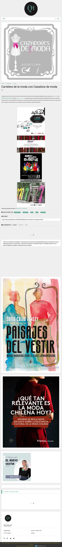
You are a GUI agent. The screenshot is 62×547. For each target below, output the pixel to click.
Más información (40, 545)
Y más (45, 545)
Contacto (33, 533)
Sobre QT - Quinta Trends (36, 530)
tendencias (8, 83)
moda (15, 83)
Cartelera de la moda (7, 98)
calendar (55, 96)
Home (2, 83)
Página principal (7, 530)
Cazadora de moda (21, 98)
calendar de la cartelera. (21, 208)
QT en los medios (7, 533)
